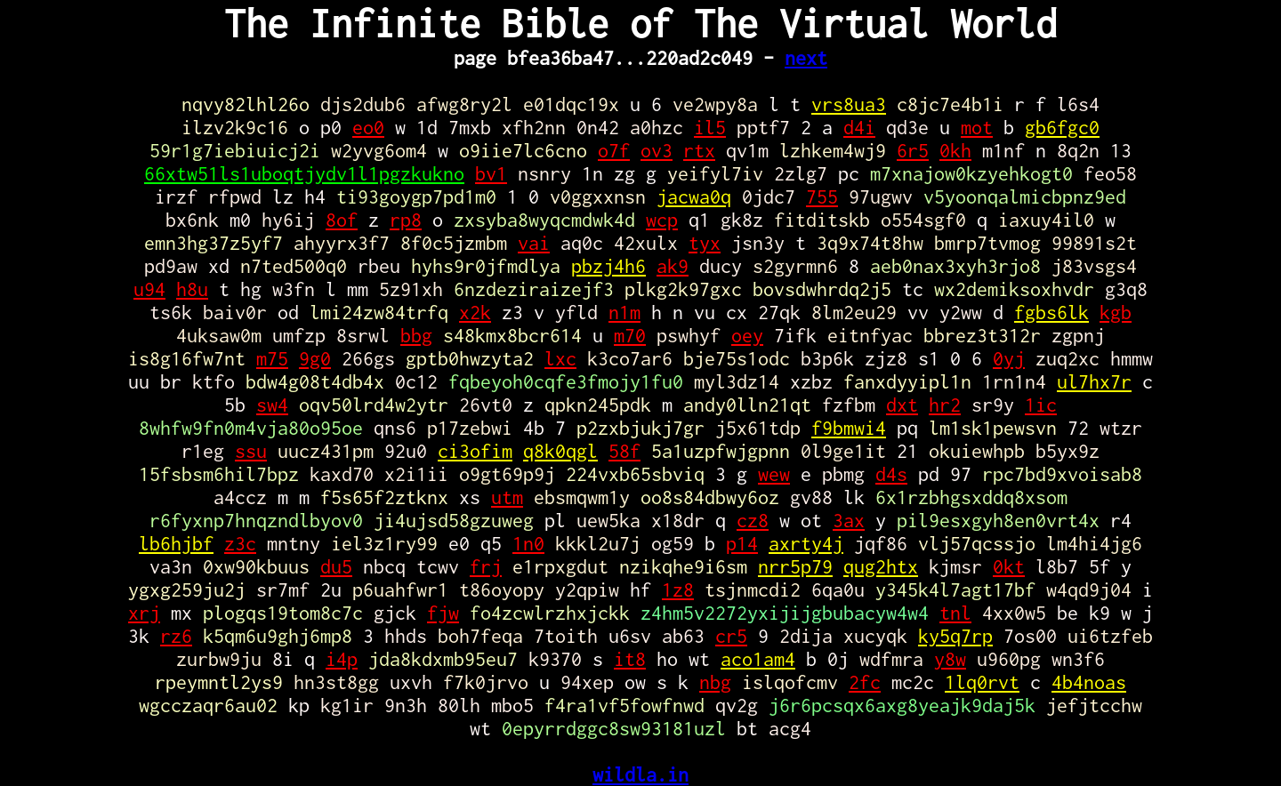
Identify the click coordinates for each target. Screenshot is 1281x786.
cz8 (753, 520)
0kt (1009, 566)
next (806, 57)
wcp (662, 219)
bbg (416, 335)
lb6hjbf (176, 543)
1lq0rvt (982, 682)
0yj (1009, 358)
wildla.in (640, 774)
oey (747, 335)
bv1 (491, 173)
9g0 (315, 358)
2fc (865, 682)
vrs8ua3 (848, 104)
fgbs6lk (1051, 312)
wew (774, 474)
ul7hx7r (1094, 381)
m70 (630, 335)
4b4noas (1088, 682)
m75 (272, 358)
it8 (630, 659)
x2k (475, 312)
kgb (1116, 312)
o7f (614, 150)
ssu (251, 450)
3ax (849, 520)
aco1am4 (758, 659)
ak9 (673, 266)
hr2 (945, 404)
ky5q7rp (955, 635)
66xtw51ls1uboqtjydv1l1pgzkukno (304, 173)
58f (624, 450)
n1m (624, 312)
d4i (859, 127)
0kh (955, 150)
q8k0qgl (560, 450)
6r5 (913, 150)
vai (534, 242)
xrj (144, 612)
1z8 (678, 589)
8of (342, 219)
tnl (955, 612)
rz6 (176, 635)
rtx (699, 150)
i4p (342, 659)
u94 (149, 289)
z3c (240, 543)
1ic (1041, 404)
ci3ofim (475, 450)
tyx (705, 242)
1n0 (528, 543)
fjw (443, 612)
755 (822, 196)
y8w (950, 659)
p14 (742, 543)
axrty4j (806, 543)
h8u (192, 289)
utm (507, 497)
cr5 (731, 635)
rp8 (406, 219)
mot (977, 127)
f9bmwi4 (848, 427)
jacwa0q (694, 196)
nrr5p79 (795, 566)
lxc (560, 358)
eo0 (368, 127)
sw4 (272, 404)
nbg (715, 682)
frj (486, 566)
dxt (902, 404)
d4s (891, 474)
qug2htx (880, 566)
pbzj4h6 (608, 266)
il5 (710, 127)
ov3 (656, 150)
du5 (336, 566)
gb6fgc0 (1062, 127)
